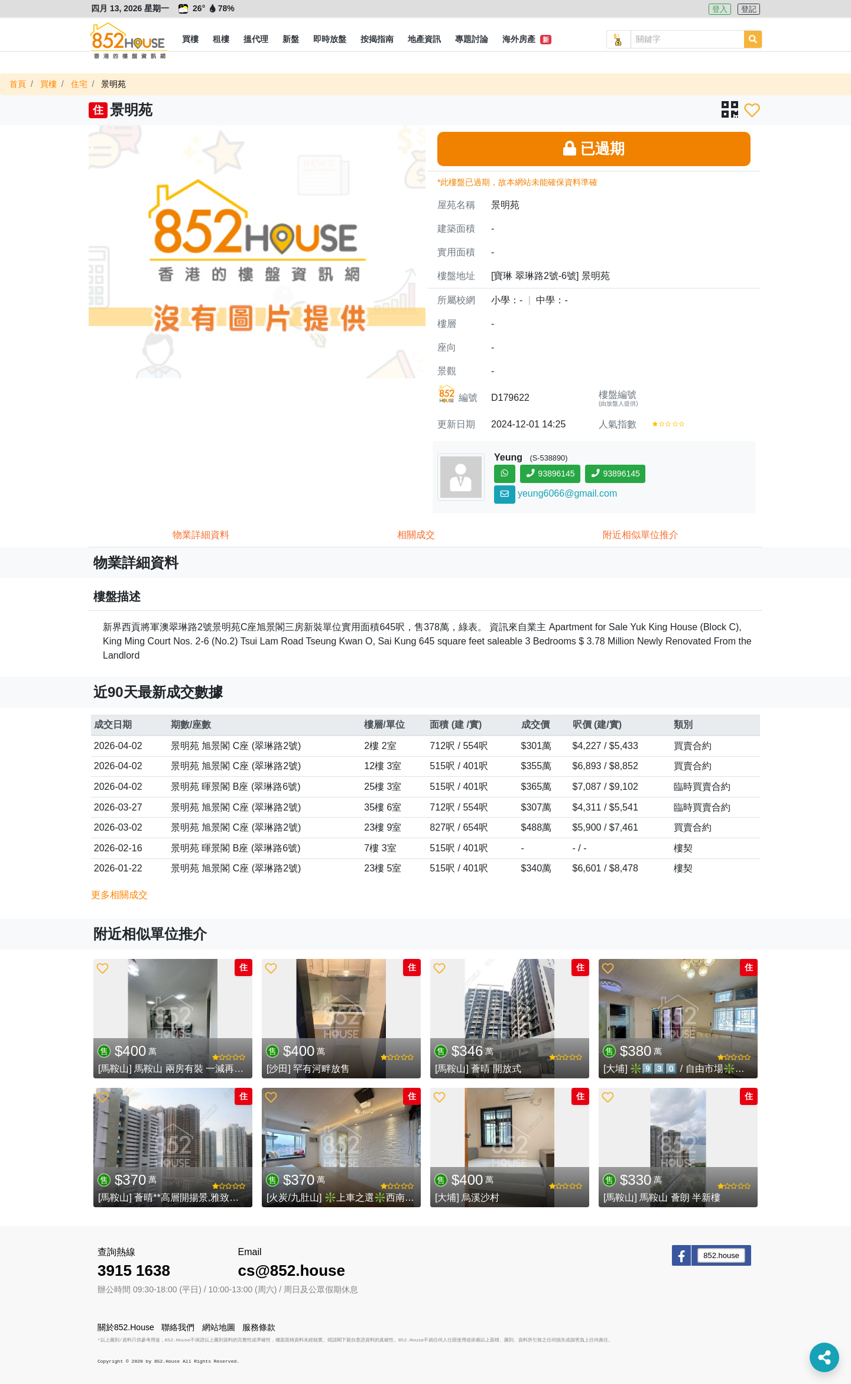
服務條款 (258, 1327)
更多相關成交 (119, 895)
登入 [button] (719, 9)
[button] (190, 39)
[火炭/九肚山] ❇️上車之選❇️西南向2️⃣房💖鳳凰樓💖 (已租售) (396, 1197)
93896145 (550, 473)
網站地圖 (218, 1327)
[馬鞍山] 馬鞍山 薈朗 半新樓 (661, 1197)
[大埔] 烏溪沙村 (467, 1197)
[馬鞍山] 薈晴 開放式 (478, 1069)
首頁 (17, 84)
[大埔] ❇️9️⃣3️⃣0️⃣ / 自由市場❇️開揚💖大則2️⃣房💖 (710, 1069)
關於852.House (126, 1327)
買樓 (48, 84)
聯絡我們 (177, 1327)
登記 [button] (748, 9)
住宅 (79, 84)
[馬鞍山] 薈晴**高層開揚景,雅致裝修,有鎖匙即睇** (202, 1197)
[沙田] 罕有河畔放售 (308, 1069)
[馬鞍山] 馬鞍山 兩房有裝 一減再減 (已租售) (189, 1069)
